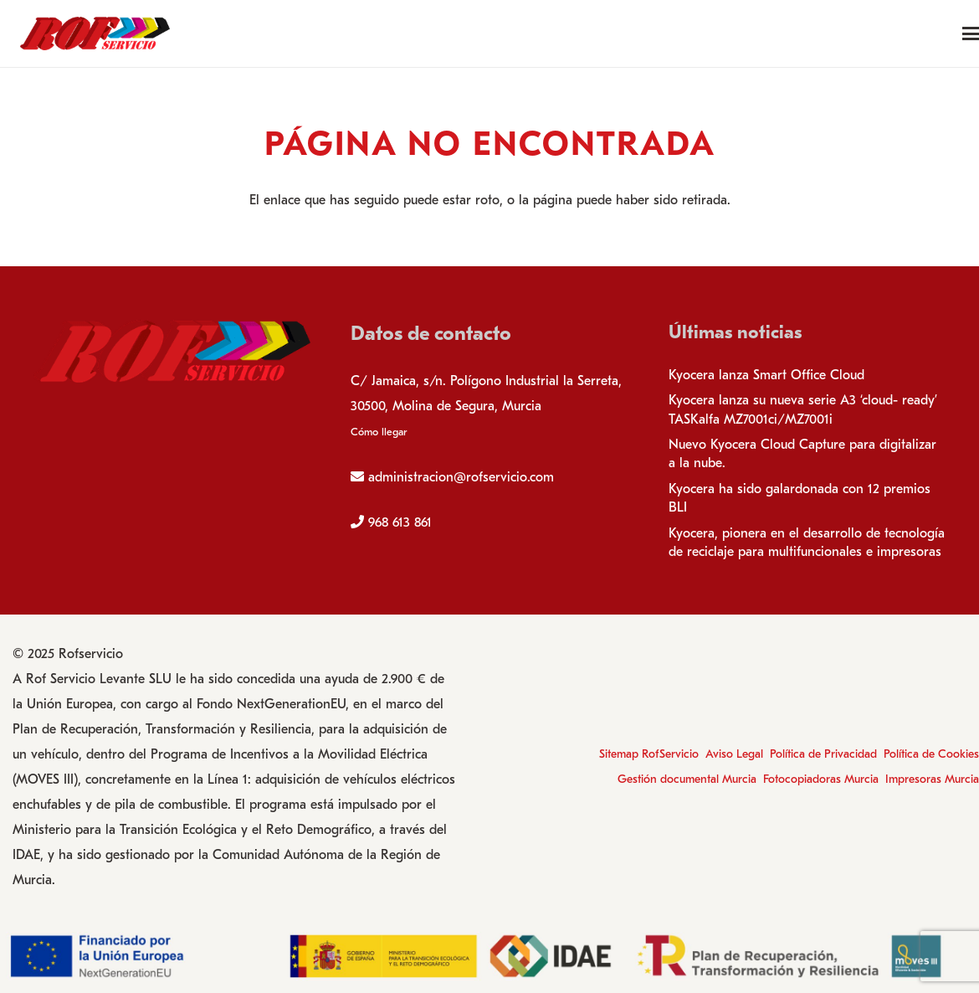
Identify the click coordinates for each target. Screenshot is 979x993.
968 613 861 (400, 522)
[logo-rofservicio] (95, 33)
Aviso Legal (734, 754)
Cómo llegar (379, 431)
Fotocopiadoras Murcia (821, 779)
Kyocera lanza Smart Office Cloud (766, 375)
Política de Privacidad (823, 754)
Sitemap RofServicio (649, 754)
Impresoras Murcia (932, 779)
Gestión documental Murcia (687, 779)
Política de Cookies (931, 754)
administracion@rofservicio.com (461, 477)
